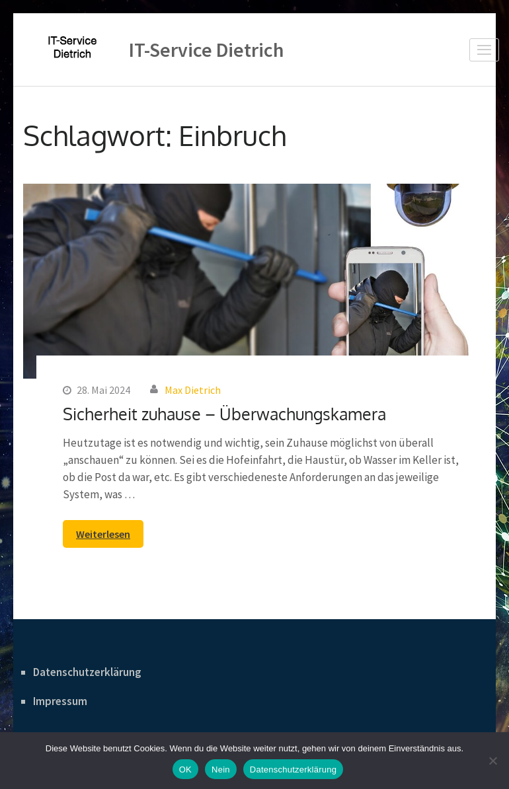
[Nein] (492, 760)
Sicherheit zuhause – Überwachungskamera (224, 413)
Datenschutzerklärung (87, 672)
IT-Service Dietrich (206, 49)
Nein (221, 769)
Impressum (60, 701)
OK (185, 769)
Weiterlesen (103, 534)
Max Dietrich (193, 389)
